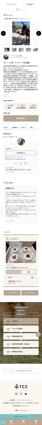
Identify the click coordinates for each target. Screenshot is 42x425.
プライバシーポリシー (24, 400)
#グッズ (6, 96)
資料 (36, 403)
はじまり (5, 127)
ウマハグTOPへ (30, 293)
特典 (32, 127)
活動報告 (15, 127)
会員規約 (12, 400)
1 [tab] (19, 358)
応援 (23, 127)
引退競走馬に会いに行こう (21, 406)
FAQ (36, 422)
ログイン (24, 422)
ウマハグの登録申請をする (18, 371)
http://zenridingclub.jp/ (17, 159)
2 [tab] (23, 358)
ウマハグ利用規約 (27, 403)
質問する (21, 153)
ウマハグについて (12, 4)
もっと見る (10, 171)
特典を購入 (14, 118)
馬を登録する (30, 4)
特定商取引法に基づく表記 (11, 403)
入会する (12, 422)
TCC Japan (23, 410)
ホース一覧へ (12, 293)
